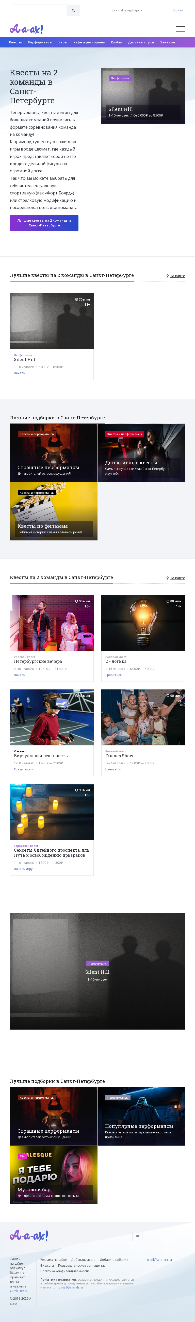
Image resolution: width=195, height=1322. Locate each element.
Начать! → (113, 769)
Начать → (21, 373)
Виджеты (47, 1265)
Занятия (167, 42)
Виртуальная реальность (41, 755)
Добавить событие (114, 1260)
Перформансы (40, 42)
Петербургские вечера (38, 661)
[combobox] (39, 10)
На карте (177, 275)
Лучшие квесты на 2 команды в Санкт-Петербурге (44, 222)
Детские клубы (141, 42)
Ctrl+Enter (19, 1291)
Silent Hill (24, 359)
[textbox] (39, 6)
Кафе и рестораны (89, 42)
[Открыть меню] (180, 29)
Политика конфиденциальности (64, 1271)
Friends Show (119, 755)
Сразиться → (24, 769)
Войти (178, 10)
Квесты (15, 42)
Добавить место (83, 1260)
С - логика (115, 661)
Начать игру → (25, 869)
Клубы (116, 42)
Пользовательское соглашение (82, 1265)
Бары (62, 42)
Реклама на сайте (53, 1260)
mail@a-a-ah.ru (72, 1287)
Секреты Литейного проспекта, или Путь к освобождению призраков (52, 852)
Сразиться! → (115, 675)
